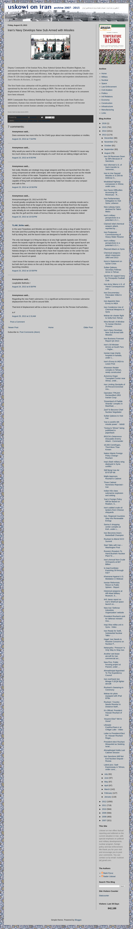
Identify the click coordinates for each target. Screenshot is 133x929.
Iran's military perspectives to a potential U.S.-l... (112, 217)
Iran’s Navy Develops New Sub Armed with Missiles (113, 332)
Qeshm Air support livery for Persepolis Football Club (114, 278)
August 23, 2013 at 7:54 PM (24, 139)
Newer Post (13, 327)
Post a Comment (17, 322)
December (109, 138)
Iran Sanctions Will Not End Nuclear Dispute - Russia (114, 758)
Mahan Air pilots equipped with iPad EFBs (113, 696)
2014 (104, 131)
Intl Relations (107, 96)
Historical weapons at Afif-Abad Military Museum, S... (113, 593)
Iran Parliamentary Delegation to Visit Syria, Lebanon (112, 200)
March (107, 789)
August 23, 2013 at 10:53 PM (24, 217)
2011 (104, 805)
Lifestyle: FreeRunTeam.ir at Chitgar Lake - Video (113, 727)
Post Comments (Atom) (30, 332)
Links (103, 113)
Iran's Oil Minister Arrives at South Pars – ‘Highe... (114, 347)
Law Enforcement (109, 87)
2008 (104, 817)
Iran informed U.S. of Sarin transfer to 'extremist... (113, 167)
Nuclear (104, 80)
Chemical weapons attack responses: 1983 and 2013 (112, 255)
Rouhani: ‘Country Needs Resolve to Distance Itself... (112, 704)
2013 (104, 135)
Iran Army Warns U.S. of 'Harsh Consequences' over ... (114, 286)
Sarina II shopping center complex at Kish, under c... (112, 526)
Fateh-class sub (21, 121)
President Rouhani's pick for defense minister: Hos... (114, 618)
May (106, 782)
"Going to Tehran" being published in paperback (114, 430)
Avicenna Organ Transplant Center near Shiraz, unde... (114, 378)
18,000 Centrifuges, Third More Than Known (112, 447)
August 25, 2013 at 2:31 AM (24, 316)
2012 (104, 801)
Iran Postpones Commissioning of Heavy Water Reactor (114, 234)
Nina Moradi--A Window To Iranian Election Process (114, 324)
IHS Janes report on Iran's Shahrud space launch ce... (114, 601)
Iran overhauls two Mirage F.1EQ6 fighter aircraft (114, 681)
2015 (104, 127)
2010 (104, 809)
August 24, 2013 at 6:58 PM (24, 287)
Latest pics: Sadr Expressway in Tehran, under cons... (114, 767)
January (108, 797)
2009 (104, 813)
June (106, 778)
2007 (104, 820)
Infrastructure (107, 106)
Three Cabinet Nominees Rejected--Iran (114, 484)
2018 (104, 123)
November (109, 142)
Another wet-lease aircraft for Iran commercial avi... (112, 656)
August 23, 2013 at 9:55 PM (24, 158)
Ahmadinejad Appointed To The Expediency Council (114, 673)
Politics (104, 93)
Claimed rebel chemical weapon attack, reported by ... (114, 226)
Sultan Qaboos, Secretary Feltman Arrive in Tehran (112, 269)
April (106, 785)
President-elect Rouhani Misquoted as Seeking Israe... (114, 744)
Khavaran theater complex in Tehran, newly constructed (113, 370)
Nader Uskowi (109, 876)
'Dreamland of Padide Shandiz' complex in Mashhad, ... (113, 403)
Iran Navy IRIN (44, 121)
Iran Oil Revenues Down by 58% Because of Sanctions (114, 158)
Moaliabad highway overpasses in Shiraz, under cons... (114, 184)
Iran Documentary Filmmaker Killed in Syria (113, 295)
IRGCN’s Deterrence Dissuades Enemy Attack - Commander (113, 438)
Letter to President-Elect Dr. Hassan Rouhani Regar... (114, 735)
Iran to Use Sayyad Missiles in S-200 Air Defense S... (113, 175)
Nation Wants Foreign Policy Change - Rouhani (113, 455)
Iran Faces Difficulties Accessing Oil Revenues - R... (113, 192)
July (106, 774)
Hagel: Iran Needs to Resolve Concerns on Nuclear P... (114, 641)
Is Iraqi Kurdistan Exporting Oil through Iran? (114, 570)
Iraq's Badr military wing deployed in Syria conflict (114, 464)
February (108, 793)
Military (104, 77)
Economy (105, 100)
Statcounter (104, 896)
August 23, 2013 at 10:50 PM (24, 187)
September (109, 149)
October (108, 145)
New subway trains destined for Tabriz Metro (112, 209)
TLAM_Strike (18, 225)
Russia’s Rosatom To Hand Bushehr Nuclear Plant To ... (114, 553)
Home (50, 327)
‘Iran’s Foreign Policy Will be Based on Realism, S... (113, 501)
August (107, 153)
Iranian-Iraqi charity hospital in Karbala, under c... (113, 355)
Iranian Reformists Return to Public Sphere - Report (112, 585)
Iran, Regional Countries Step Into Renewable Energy (114, 518)
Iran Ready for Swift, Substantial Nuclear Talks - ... (113, 633)
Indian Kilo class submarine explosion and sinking (113, 493)
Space (104, 83)
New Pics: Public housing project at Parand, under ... (112, 664)
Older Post (88, 327)
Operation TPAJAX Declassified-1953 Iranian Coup (112, 395)
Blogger (78, 920)
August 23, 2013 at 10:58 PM (24, 271)
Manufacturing (107, 110)
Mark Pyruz (108, 873)
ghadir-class (32, 121)
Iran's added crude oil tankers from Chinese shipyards (114, 510)
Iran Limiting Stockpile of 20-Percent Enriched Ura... (114, 386)
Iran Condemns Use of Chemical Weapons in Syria (114, 309)
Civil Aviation (106, 90)
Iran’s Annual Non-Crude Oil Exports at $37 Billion (114, 562)
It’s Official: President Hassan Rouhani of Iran (113, 712)
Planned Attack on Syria (114, 249)
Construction (106, 103)
